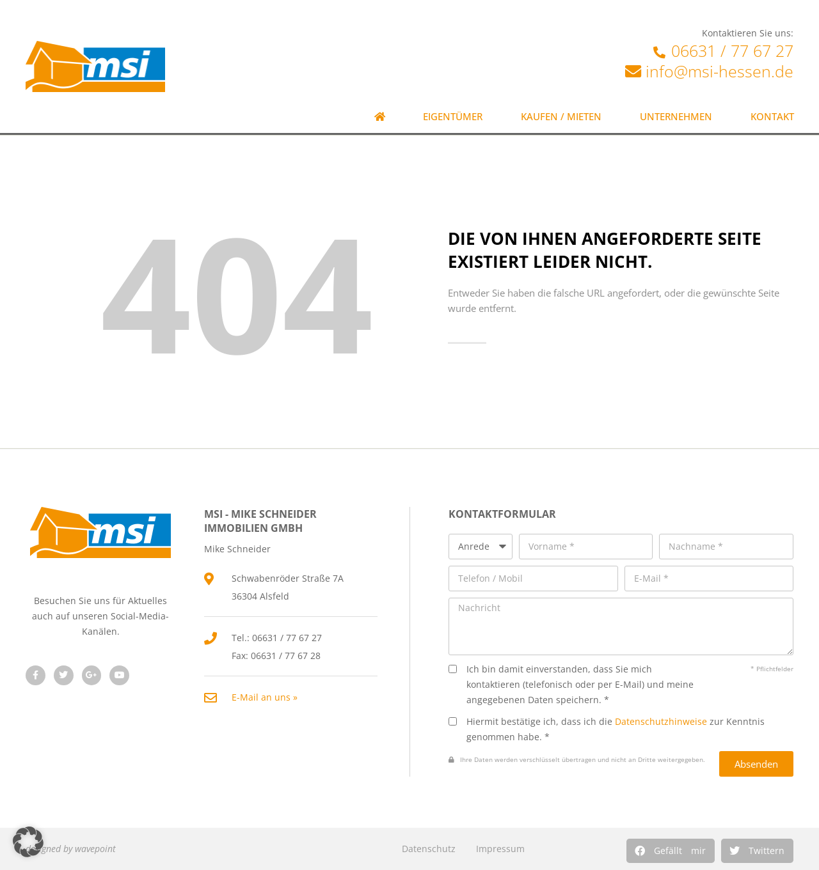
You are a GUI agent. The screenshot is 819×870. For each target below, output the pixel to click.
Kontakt (772, 116)
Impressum (500, 849)
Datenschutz (429, 849)
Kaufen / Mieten (561, 116)
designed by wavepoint (71, 849)
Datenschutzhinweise (661, 721)
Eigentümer (452, 116)
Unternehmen (676, 116)
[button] (670, 851)
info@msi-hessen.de (719, 71)
